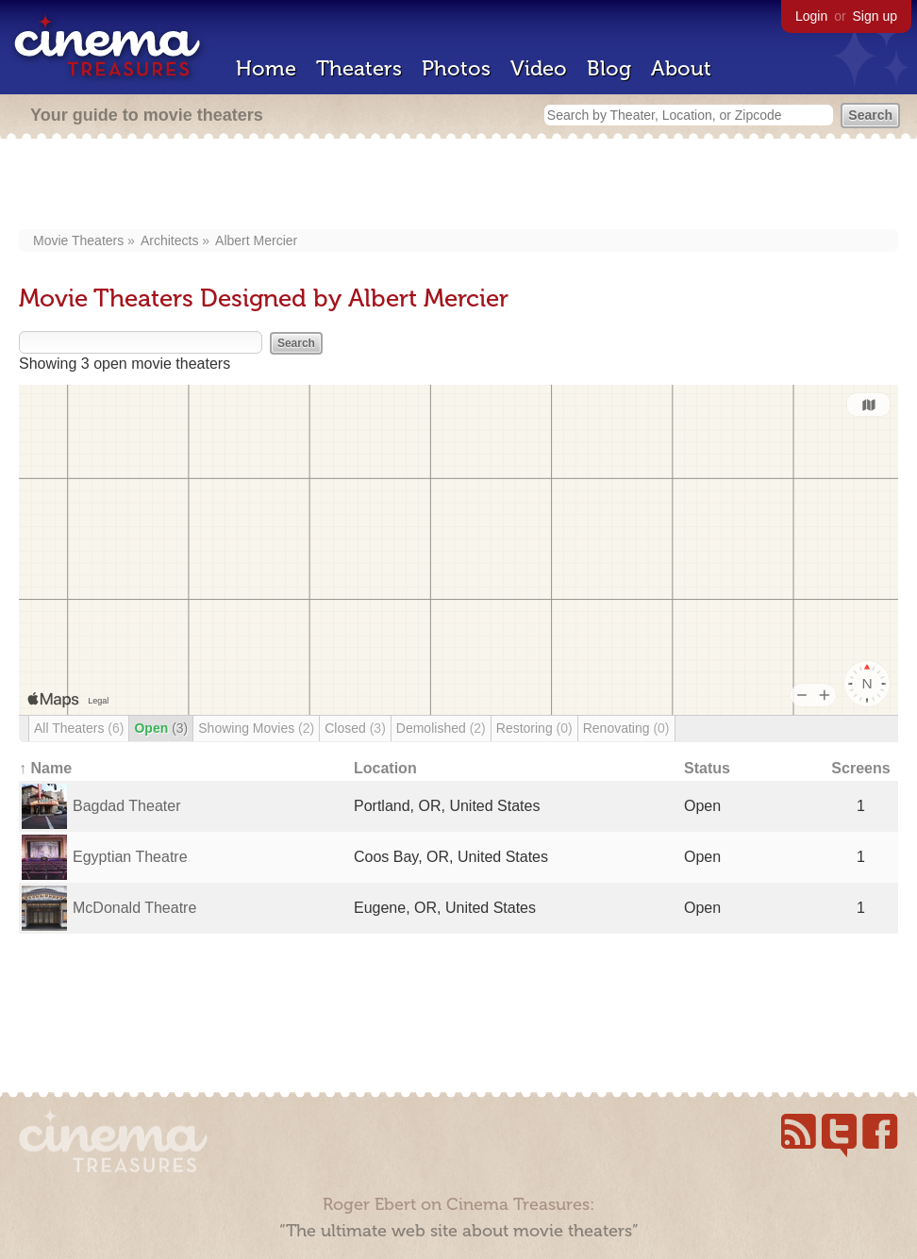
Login (811, 16)
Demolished (441, 728)
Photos (456, 68)
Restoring (534, 728)
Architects (169, 240)
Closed (355, 728)
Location (385, 768)
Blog (609, 68)
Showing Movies (256, 728)
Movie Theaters (78, 240)
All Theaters (79, 728)
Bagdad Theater (126, 806)
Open (161, 728)
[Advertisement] (458, 185)
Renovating (626, 728)
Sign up (875, 16)
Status (707, 768)
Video (538, 68)
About (681, 68)
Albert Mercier (256, 240)
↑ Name (45, 768)
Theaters (359, 68)
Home (266, 68)
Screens (860, 768)
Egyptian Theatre (130, 857)
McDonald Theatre (134, 908)
